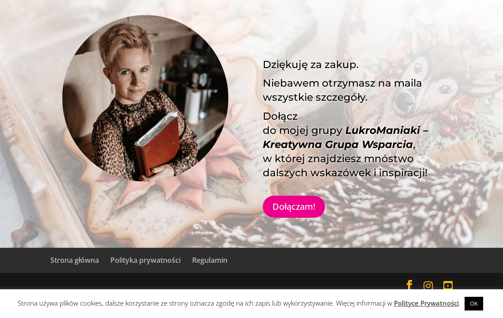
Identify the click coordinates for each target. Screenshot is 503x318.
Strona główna (74, 260)
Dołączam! (293, 206)
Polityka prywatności (145, 260)
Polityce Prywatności (426, 303)
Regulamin (209, 260)
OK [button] (474, 303)
